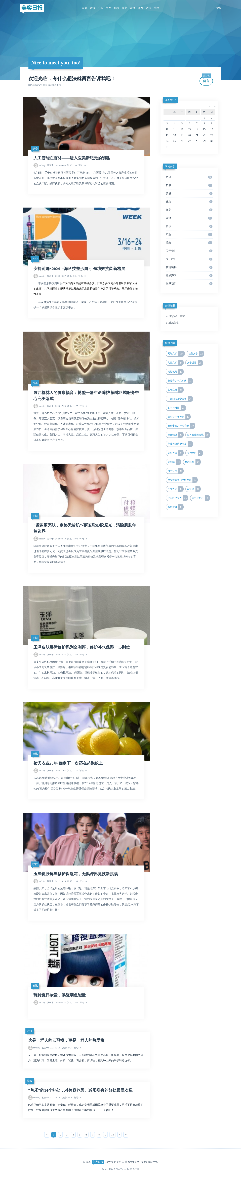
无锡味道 (175, 435)
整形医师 (192, 462)
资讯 (92, 8)
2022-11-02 (56, 770)
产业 (148, 8)
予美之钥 (175, 489)
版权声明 (189, 275)
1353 (72, 654)
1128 (72, 770)
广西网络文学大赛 (180, 399)
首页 (84, 8)
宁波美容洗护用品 (180, 444)
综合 (156, 8)
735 (72, 165)
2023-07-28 (56, 406)
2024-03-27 (56, 276)
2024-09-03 (56, 165)
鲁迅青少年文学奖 (180, 380)
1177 (72, 406)
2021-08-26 (51, 1097)
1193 (72, 881)
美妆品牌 (195, 453)
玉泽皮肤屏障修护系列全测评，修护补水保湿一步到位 (81, 647)
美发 (108, 8)
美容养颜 (175, 453)
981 (72, 276)
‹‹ (47, 1134)
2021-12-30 (51, 1047)
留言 (206, 79)
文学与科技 (177, 408)
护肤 (100, 8)
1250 (72, 1002)
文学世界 (195, 362)
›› (126, 1134)
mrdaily (41, 165)
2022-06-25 (56, 1002)
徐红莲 (193, 489)
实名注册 (175, 389)
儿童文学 (175, 362)
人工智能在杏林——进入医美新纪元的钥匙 (71, 158)
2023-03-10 (56, 538)
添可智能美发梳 (198, 435)
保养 (124, 8)
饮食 (132, 8)
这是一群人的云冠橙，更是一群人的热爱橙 (66, 1040)
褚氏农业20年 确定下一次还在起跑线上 (68, 763)
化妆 (116, 8)
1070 (72, 538)
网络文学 (176, 353)
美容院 (174, 462)
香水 (140, 8)
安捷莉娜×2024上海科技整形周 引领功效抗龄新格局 (79, 268)
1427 (67, 1047)
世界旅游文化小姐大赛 (182, 480)
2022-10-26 (56, 881)
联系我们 (189, 283)
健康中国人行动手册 (181, 425)
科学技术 (175, 471)
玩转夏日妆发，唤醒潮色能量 (59, 995)
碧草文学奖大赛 (179, 417)
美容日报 (32, 8)
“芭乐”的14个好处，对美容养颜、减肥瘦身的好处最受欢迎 (80, 1090)
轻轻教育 (175, 371)
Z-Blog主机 (172, 322)
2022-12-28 (56, 654)
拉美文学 (196, 353)
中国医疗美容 (178, 498)
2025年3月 (171, 99)
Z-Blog (116, 1169)
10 (112, 1134)
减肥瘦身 (175, 507)
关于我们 (189, 250)
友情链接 (189, 267)
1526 (67, 1097)
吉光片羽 (134, 1169)
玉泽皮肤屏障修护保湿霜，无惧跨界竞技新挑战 (75, 874)
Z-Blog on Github (175, 315)
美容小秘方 (201, 498)
